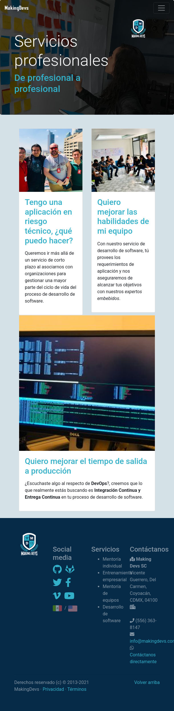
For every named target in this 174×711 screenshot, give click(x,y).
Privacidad (53, 689)
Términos (76, 689)
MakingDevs (17, 8)
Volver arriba (147, 682)
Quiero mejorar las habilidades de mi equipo (123, 217)
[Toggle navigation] (161, 8)
